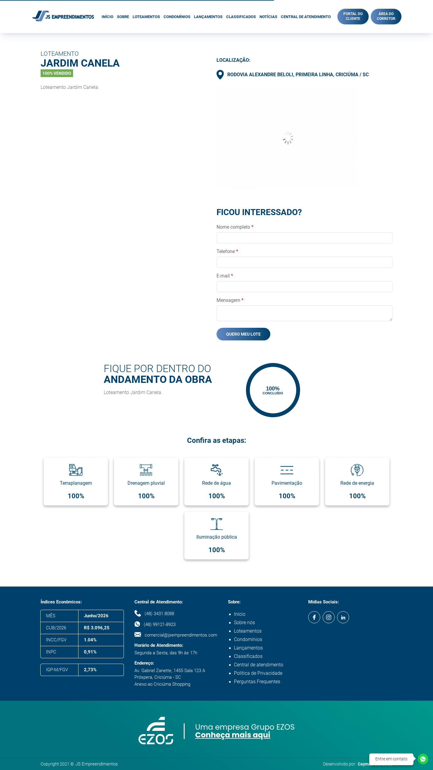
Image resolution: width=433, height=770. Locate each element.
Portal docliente (353, 16)
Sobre (123, 16)
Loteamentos (146, 16)
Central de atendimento (306, 16)
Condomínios (177, 16)
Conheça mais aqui (232, 735)
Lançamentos (208, 16)
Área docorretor (386, 16)
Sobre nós (244, 622)
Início (107, 16)
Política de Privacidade (258, 673)
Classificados (241, 16)
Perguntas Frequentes (257, 681)
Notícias (268, 16)
